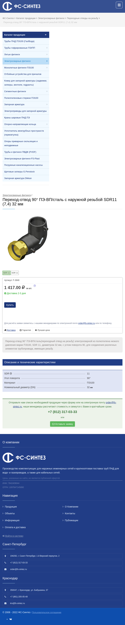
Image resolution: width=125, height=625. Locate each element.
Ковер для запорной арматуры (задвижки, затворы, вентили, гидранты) (25, 82)
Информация (12, 520)
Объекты (10, 513)
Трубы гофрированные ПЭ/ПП (19, 48)
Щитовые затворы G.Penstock (19, 171)
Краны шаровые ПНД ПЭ (17, 117)
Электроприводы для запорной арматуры (25, 111)
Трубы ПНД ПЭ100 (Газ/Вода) (19, 41)
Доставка (11, 330)
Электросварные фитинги (17, 61)
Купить (10, 305)
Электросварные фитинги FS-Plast (22, 158)
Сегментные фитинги (15, 91)
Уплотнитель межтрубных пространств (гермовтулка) (24, 133)
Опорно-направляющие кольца (20, 124)
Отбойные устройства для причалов (22, 74)
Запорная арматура (14, 104)
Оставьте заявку (62, 424)
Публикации (71, 520)
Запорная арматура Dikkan (18, 178)
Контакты (70, 513)
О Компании (71, 506)
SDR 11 (15, 273)
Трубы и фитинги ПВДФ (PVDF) (20, 152)
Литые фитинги (12, 54)
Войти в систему (14, 536)
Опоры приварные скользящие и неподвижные (21, 143)
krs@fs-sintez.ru (17, 603)
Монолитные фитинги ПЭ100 (19, 67)
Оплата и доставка (15, 527)
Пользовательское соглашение (46, 612)
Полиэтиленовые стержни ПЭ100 (21, 98)
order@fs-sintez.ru (86, 323)
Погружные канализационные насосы (23, 165)
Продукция (11, 506)
